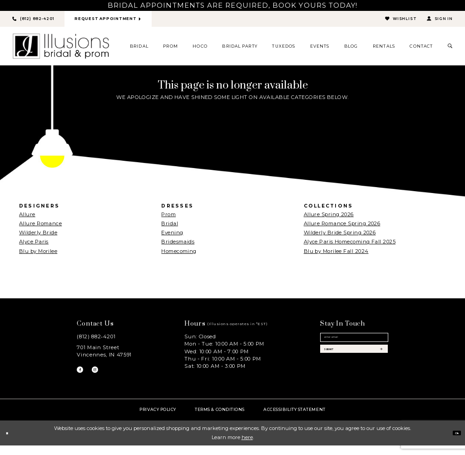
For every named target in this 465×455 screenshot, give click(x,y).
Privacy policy (157, 418)
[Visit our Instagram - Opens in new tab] (104, 376)
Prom (168, 217)
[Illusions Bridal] (60, 49)
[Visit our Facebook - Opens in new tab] (83, 376)
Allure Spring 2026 (329, 217)
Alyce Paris (34, 245)
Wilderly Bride (38, 236)
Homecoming (178, 254)
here (247, 447)
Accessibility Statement (294, 418)
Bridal (169, 226)
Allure (27, 217)
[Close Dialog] (9, 442)
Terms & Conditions (220, 418)
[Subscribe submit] (354, 367)
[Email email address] (354, 345)
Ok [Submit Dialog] (453, 442)
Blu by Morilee (38, 254)
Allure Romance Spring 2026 (342, 226)
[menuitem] (139, 49)
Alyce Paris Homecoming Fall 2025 (350, 245)
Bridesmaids (177, 245)
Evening (172, 236)
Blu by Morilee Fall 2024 (336, 254)
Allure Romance (40, 226)
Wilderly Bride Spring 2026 (340, 236)
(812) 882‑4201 (96, 339)
